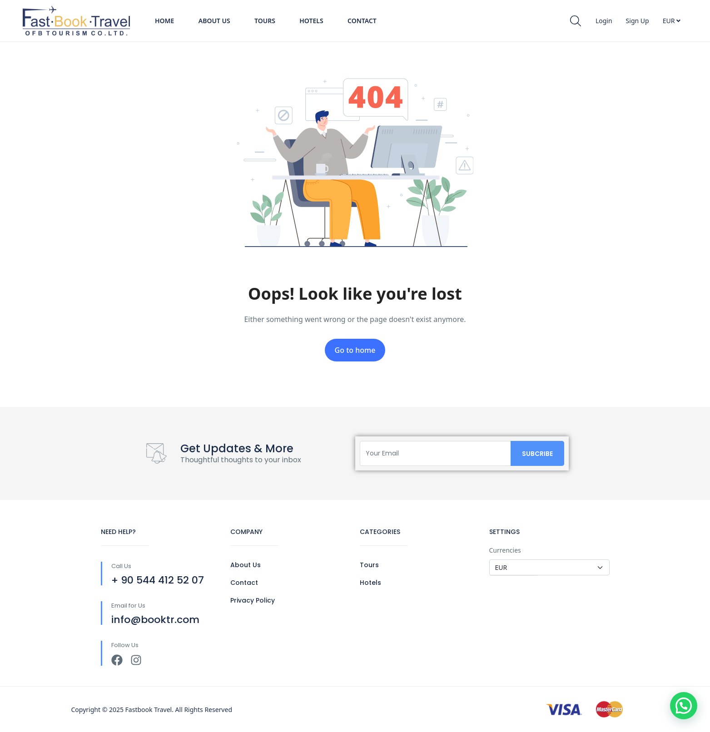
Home (164, 20)
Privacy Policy (252, 600)
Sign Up (637, 20)
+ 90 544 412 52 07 (157, 580)
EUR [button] (671, 20)
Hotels (311, 20)
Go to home (355, 350)
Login (604, 20)
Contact (362, 20)
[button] (683, 705)
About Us (214, 20)
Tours (264, 20)
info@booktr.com (155, 620)
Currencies (505, 550)
